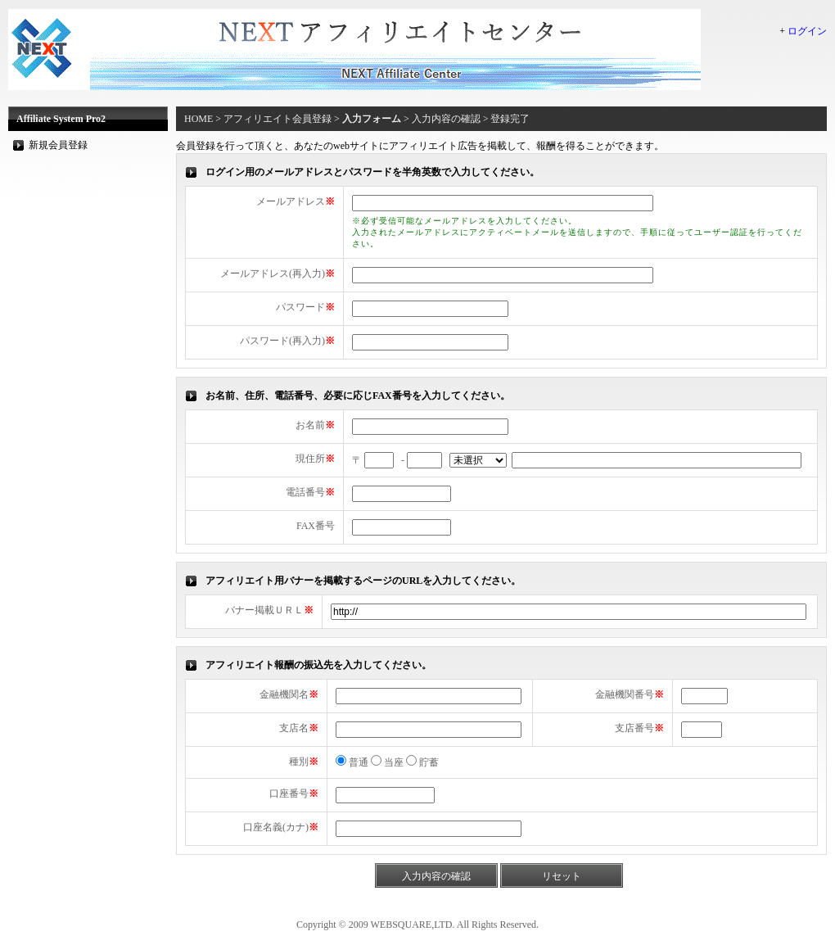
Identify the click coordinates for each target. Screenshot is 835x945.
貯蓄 (422, 762)
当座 (387, 762)
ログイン (807, 31)
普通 (352, 762)
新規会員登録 (58, 145)
